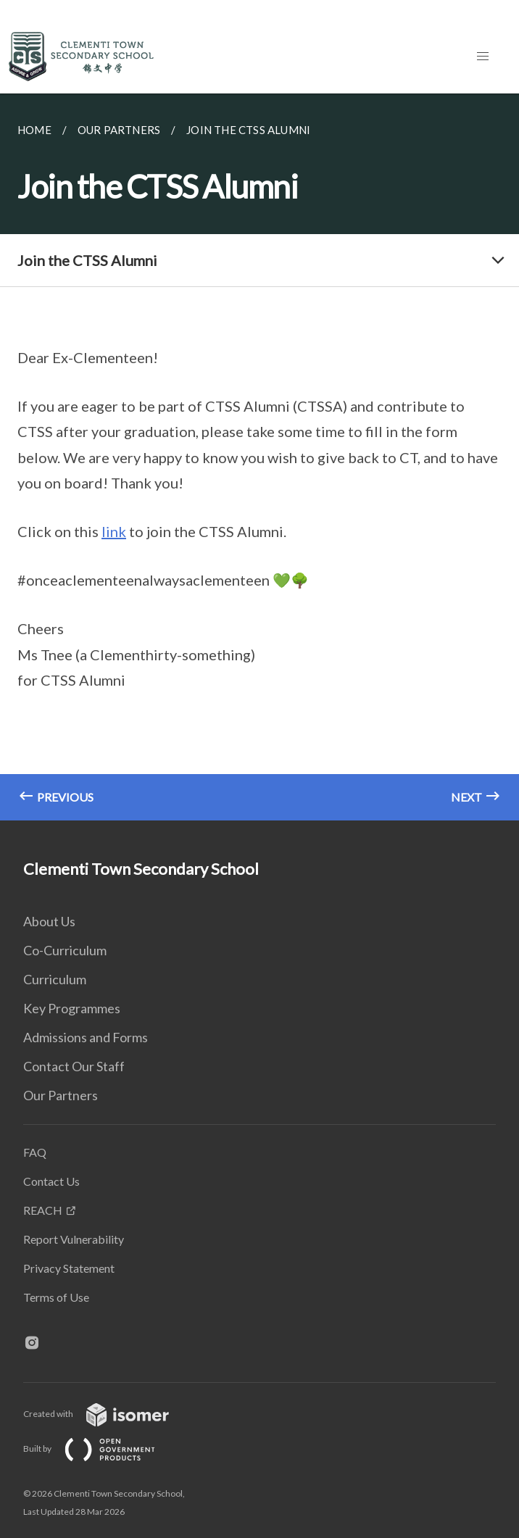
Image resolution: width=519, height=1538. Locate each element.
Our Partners (60, 1095)
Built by (100, 1448)
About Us (49, 921)
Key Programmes (71, 1008)
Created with (107, 1413)
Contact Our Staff (74, 1066)
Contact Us (51, 1181)
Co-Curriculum (65, 950)
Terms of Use (56, 1297)
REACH (42, 1210)
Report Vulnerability (73, 1239)
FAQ (34, 1152)
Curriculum (54, 979)
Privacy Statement (69, 1268)
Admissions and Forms (85, 1037)
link (113, 531)
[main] (259, 456)
